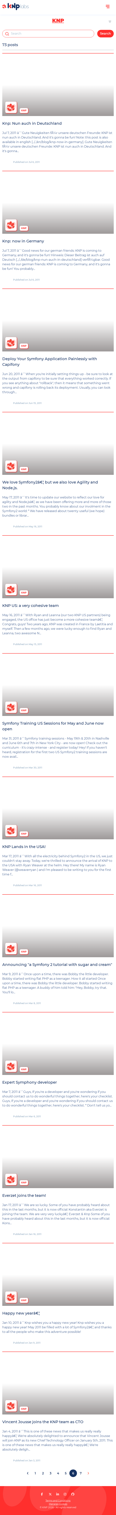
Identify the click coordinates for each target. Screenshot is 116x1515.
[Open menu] (107, 6)
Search (105, 33)
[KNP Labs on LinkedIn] (57, 1494)
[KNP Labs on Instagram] (65, 1494)
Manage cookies (58, 1504)
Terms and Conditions (58, 1500)
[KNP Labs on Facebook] (42, 1494)
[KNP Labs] (15, 9)
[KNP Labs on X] (50, 1494)
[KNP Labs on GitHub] (72, 1494)
